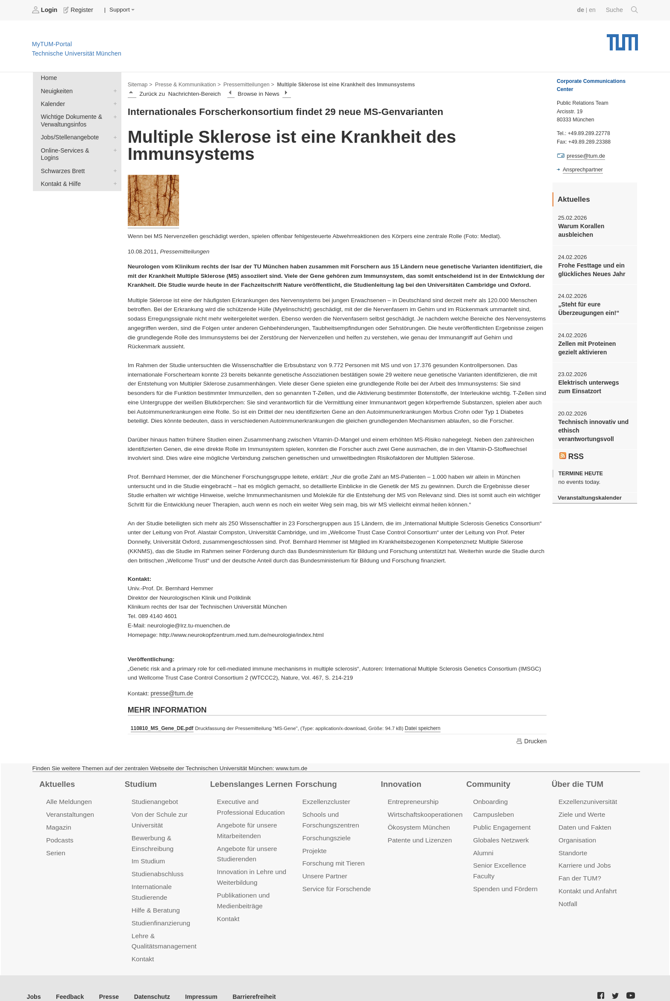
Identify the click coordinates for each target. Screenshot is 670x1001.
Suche (622, 9)
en (593, 9)
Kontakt (142, 942)
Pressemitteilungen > (244, 84)
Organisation (576, 837)
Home (48, 77)
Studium (140, 782)
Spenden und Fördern (504, 874)
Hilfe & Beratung (155, 894)
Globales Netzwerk (500, 837)
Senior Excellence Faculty (510, 862)
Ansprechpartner (582, 169)
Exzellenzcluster (325, 800)
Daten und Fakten (583, 825)
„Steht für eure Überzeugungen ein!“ (587, 306)
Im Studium (148, 857)
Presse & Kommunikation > (185, 84)
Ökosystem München (417, 825)
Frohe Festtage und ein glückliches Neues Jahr (590, 268)
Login (45, 9)
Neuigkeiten (113, 89)
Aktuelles (56, 782)
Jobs (34, 979)
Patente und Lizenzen (419, 837)
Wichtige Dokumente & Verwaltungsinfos (113, 114)
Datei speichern (420, 727)
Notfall (567, 899)
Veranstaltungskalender (588, 492)
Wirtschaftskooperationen (424, 812)
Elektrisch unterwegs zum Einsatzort (594, 383)
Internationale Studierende (169, 882)
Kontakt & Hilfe (113, 171)
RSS (571, 451)
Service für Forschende (335, 884)
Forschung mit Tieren (332, 859)
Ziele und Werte (580, 812)
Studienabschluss (157, 870)
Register (78, 9)
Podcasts (59, 837)
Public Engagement (501, 825)
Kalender (113, 102)
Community (487, 782)
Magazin (58, 825)
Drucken (532, 739)
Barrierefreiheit (246, 979)
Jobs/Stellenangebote (113, 134)
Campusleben (492, 812)
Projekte (314, 847)
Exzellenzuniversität (586, 800)
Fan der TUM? (578, 874)
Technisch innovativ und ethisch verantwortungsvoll (592, 426)
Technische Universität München (622, 39)
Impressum (195, 979)
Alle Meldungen (68, 800)
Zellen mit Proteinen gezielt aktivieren (586, 345)
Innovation (400, 782)
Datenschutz (147, 979)
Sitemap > (139, 84)
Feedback (68, 979)
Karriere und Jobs (583, 862)
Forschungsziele (325, 835)
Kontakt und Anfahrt (586, 886)
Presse (106, 979)
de (582, 9)
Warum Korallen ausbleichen (580, 229)
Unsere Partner (323, 872)
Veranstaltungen (69, 812)
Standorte (572, 850)
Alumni (483, 850)
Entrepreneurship (412, 800)
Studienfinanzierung (160, 907)
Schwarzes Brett (113, 159)
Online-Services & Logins (113, 147)
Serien (55, 850)
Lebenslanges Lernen (250, 782)
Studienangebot (154, 800)
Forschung (315, 782)
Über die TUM (577, 782)
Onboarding (489, 800)
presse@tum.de (170, 692)
